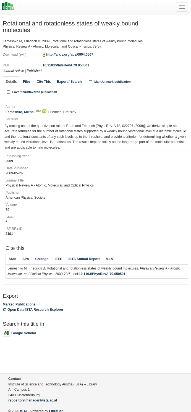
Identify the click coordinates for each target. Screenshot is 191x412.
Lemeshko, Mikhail (23, 112)
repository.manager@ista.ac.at (32, 400)
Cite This (44, 82)
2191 (9, 234)
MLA (109, 259)
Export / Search (69, 82)
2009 (9, 161)
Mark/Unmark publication (109, 81)
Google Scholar (19, 333)
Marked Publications (19, 304)
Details (11, 82)
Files (27, 82)
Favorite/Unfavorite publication (31, 92)
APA (25, 259)
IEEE (58, 259)
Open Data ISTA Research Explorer (33, 310)
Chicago (42, 259)
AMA (12, 259)
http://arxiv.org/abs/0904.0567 (69, 54)
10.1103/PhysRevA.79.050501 (66, 65)
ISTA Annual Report (84, 259)
